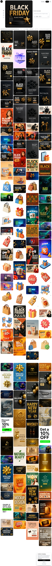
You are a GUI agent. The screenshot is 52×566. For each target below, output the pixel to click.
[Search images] (43, 2)
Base (27, 29)
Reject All (44, 562)
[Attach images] (34, 16)
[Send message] (48, 16)
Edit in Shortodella (37, 10)
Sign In (47, 1)
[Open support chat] (50, 2)
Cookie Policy (40, 558)
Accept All (44, 560)
